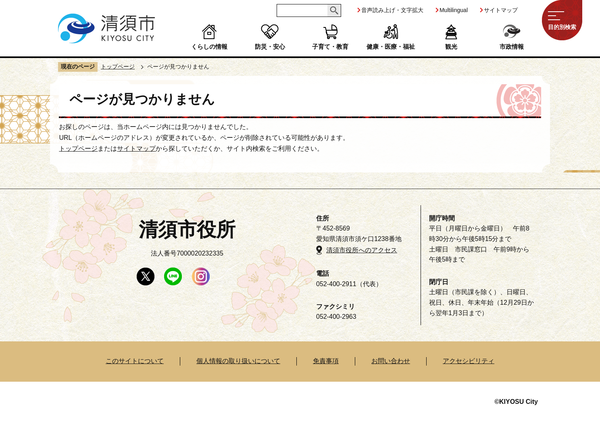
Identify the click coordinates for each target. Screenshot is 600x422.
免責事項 (326, 361)
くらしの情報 (209, 46)
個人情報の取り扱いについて (238, 361)
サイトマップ (501, 10)
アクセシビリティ (468, 361)
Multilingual (454, 10)
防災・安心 (270, 46)
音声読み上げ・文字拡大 (392, 10)
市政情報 (512, 46)
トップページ (118, 66)
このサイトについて (135, 361)
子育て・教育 (330, 46)
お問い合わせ (390, 361)
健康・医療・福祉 (391, 46)
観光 (451, 46)
